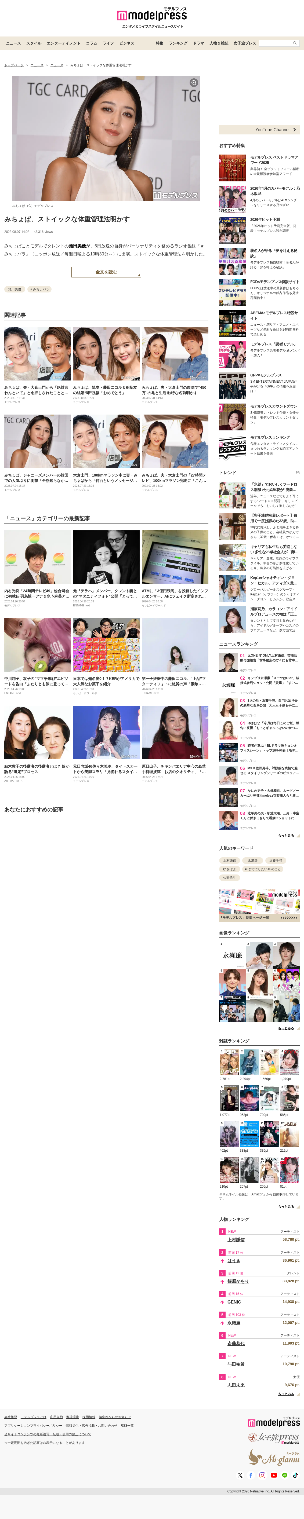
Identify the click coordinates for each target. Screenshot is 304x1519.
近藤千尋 (275, 860)
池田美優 (77, 246)
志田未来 (236, 1385)
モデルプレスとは (33, 1417)
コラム (91, 43)
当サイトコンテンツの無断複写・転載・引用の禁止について (47, 1434)
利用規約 (56, 1417)
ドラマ (198, 43)
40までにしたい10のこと (263, 869)
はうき (233, 1260)
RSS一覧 (127, 1426)
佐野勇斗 (229, 878)
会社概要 (10, 1417)
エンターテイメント (64, 43)
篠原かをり (238, 1281)
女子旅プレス (245, 43)
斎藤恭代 (236, 1343)
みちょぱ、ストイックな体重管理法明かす (67, 219)
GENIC (234, 1302)
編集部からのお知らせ (115, 1417)
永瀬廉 (253, 860)
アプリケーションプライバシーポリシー (33, 1426)
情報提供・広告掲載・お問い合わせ (91, 1426)
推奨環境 (72, 1417)
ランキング (178, 43)
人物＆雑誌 (218, 43)
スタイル (33, 43)
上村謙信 (229, 860)
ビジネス (126, 43)
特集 (159, 43)
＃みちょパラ (39, 289)
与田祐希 (236, 1364)
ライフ (108, 43)
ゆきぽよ (229, 869)
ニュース (13, 43)
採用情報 (88, 1417)
